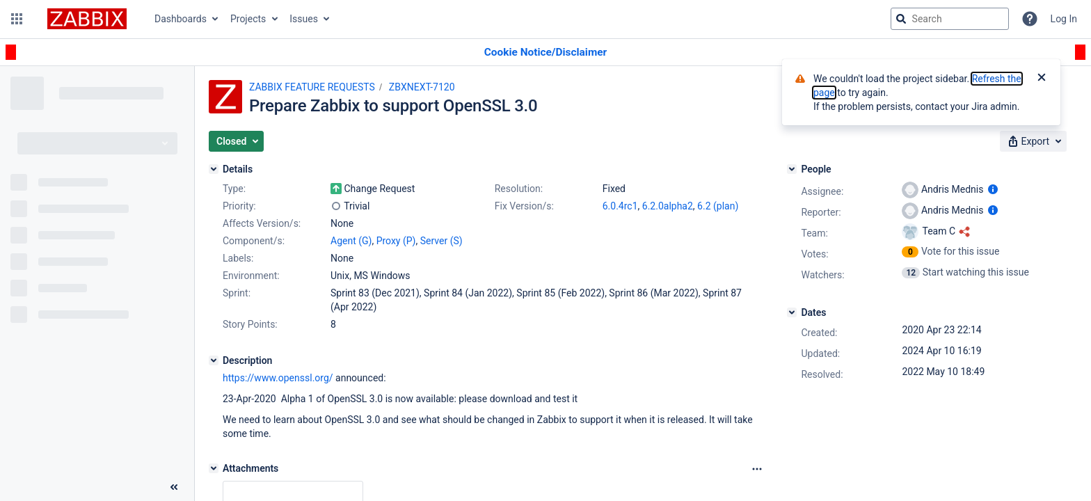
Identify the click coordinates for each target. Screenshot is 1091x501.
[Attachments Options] (757, 469)
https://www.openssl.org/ (278, 377)
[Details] (213, 169)
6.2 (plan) (717, 206)
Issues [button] (303, 18)
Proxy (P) (396, 240)
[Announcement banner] (545, 52)
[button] (16, 19)
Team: (814, 233)
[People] (792, 169)
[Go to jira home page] (87, 19)
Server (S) (441, 240)
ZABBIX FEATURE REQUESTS (312, 87)
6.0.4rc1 (620, 206)
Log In (1064, 18)
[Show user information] (992, 189)
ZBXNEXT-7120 (422, 87)
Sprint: (236, 293)
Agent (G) (351, 240)
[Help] (1030, 19)
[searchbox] (950, 19)
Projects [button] (248, 18)
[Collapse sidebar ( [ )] (174, 487)
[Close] (1042, 79)
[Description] (213, 360)
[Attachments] (213, 468)
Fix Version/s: (524, 206)
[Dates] (792, 312)
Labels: (238, 258)
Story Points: (250, 324)
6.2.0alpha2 (667, 206)
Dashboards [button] (180, 18)
